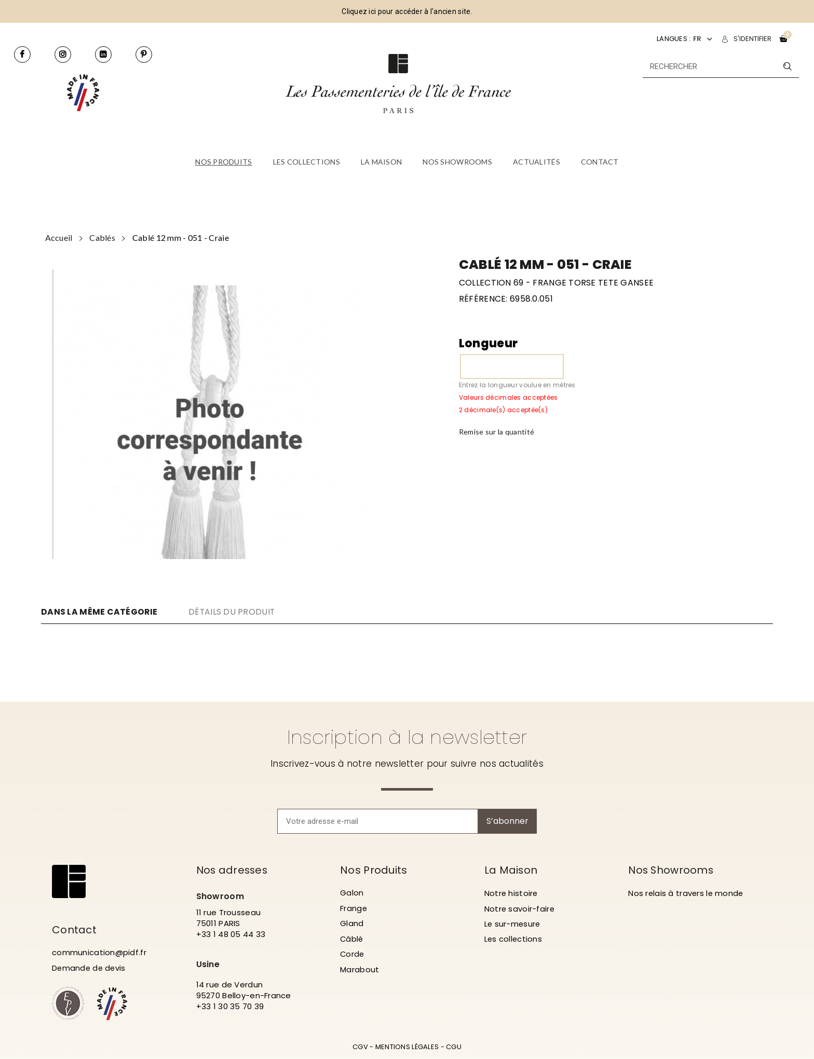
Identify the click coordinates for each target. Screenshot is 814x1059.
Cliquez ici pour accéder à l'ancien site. (407, 11)
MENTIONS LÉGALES (407, 1047)
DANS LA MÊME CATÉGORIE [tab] (99, 612)
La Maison (511, 870)
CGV (360, 1047)
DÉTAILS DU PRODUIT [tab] (234, 612)
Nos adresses (233, 870)
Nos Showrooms (671, 870)
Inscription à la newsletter (407, 737)
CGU (454, 1047)
